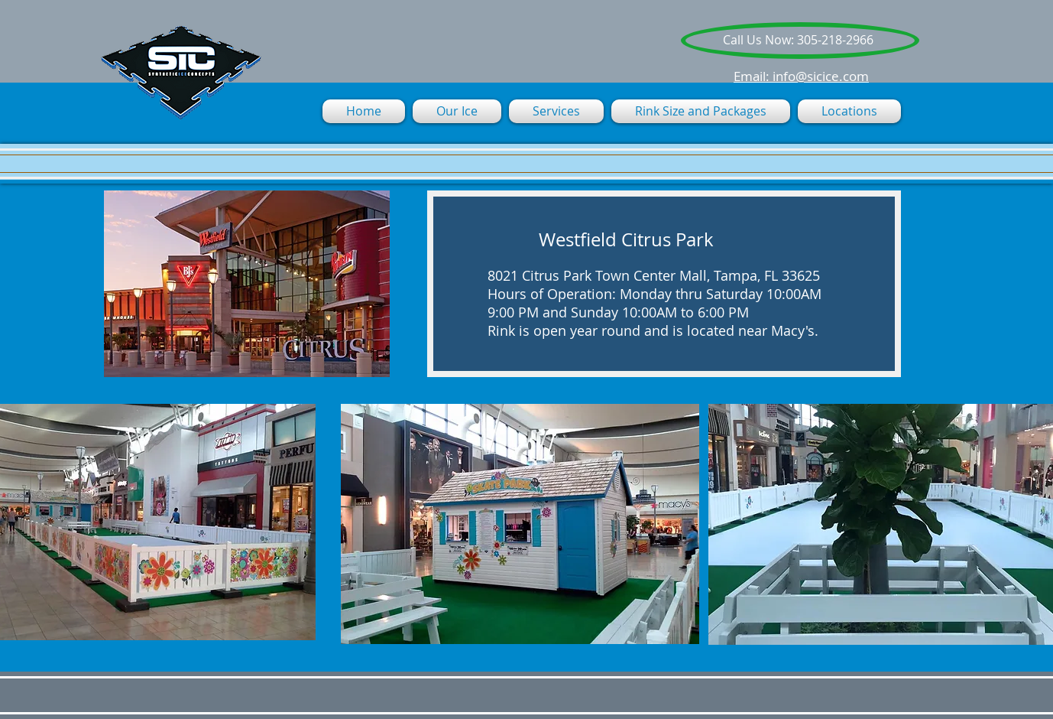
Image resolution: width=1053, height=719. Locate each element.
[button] (556, 111)
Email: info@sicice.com (801, 76)
